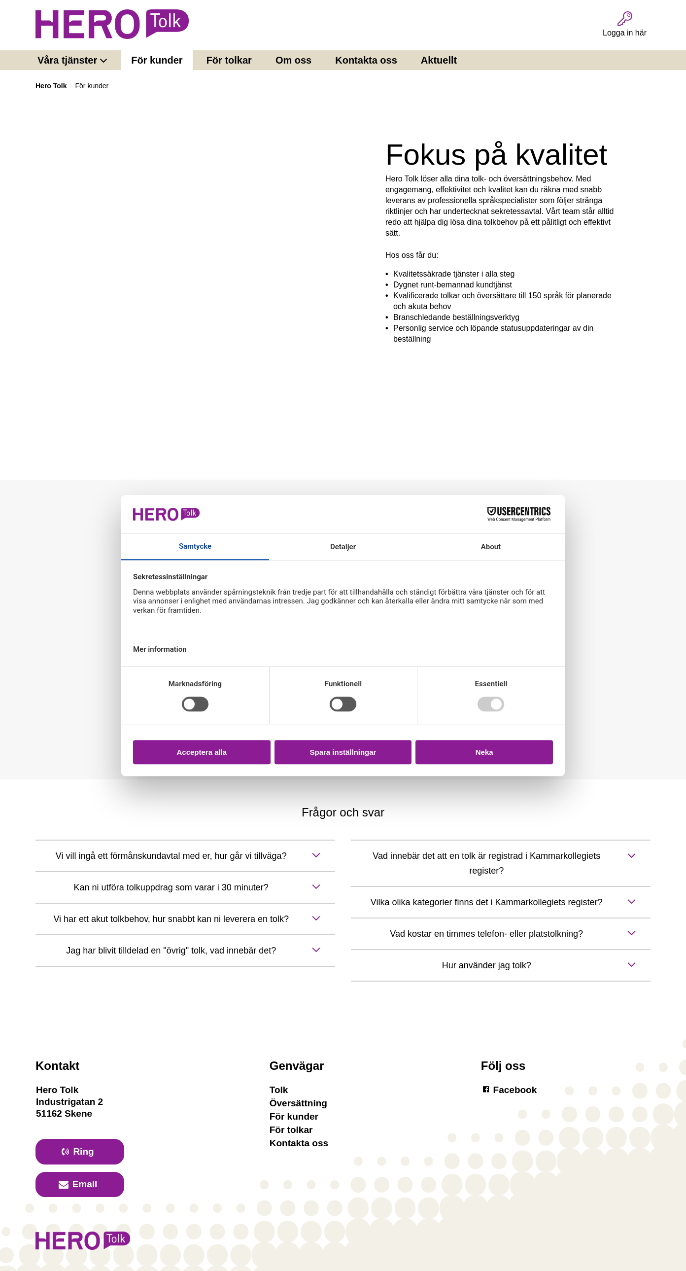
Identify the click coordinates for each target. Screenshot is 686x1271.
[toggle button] (185, 856)
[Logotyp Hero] (82, 1246)
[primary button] (79, 1152)
